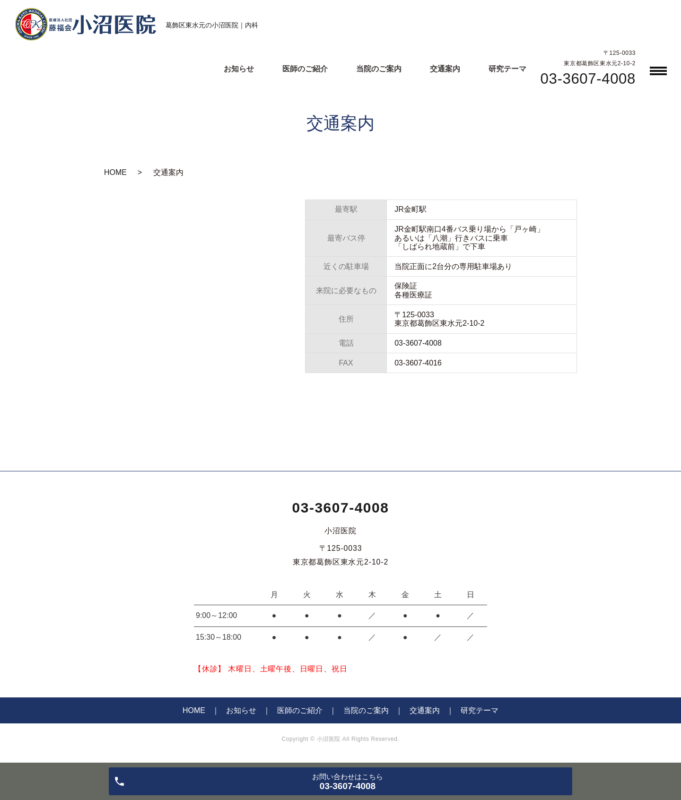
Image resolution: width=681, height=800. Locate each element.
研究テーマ (507, 69)
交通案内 (445, 69)
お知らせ (239, 69)
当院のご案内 (379, 69)
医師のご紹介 (305, 69)
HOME (115, 172)
